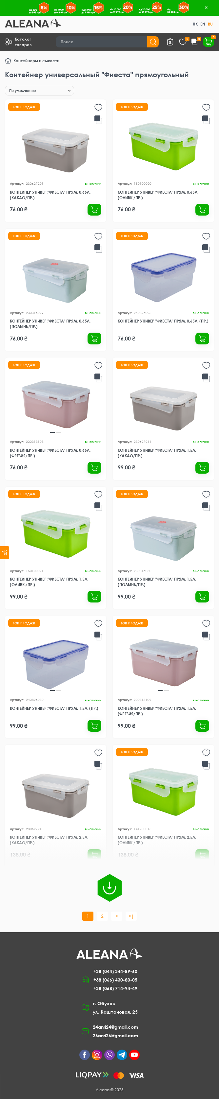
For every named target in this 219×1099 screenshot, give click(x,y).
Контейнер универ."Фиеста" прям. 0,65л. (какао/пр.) (50, 195)
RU (210, 24)
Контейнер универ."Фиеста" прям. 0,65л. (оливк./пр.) (158, 195)
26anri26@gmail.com (115, 1035)
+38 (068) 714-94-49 (115, 988)
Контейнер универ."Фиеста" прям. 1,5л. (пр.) (54, 708)
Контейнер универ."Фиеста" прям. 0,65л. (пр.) (163, 321)
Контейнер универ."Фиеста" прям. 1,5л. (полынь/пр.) (157, 582)
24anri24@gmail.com (115, 1027)
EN (202, 24)
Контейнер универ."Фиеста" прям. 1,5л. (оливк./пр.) (49, 582)
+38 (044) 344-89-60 (115, 971)
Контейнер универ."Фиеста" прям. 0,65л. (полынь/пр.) (50, 324)
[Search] (107, 41)
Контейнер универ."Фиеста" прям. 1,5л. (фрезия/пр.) (157, 711)
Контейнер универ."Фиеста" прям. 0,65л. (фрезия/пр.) (50, 453)
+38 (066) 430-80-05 (115, 980)
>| (131, 916)
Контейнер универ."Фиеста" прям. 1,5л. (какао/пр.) (157, 453)
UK (195, 24)
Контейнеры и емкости (36, 60)
